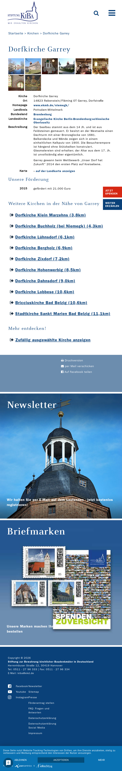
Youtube (21, 691)
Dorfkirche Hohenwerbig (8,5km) (48, 269)
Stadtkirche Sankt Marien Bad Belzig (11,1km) (62, 313)
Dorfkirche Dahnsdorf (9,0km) (45, 280)
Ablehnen (20, 760)
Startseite (15, 33)
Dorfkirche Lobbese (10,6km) (44, 291)
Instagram (22, 697)
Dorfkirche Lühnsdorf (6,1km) (45, 237)
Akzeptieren (61, 760)
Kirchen (33, 33)
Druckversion (72, 360)
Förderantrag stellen (41, 702)
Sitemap (33, 691)
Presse (32, 697)
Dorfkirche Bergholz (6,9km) (44, 247)
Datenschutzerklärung (42, 718)
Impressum (35, 733)
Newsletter (35, 686)
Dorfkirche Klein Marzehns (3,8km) (50, 215)
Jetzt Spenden (111, 192)
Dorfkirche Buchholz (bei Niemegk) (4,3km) (59, 226)
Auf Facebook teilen (76, 372)
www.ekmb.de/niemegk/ (51, 105)
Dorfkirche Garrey (56, 33)
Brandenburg (43, 114)
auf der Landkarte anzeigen (55, 171)
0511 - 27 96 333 (25, 669)
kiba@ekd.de (26, 673)
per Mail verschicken (77, 366)
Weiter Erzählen (112, 204)
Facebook (22, 686)
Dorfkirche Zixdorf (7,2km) (42, 258)
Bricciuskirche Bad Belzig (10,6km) (51, 302)
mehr (101, 760)
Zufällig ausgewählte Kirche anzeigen (53, 339)
